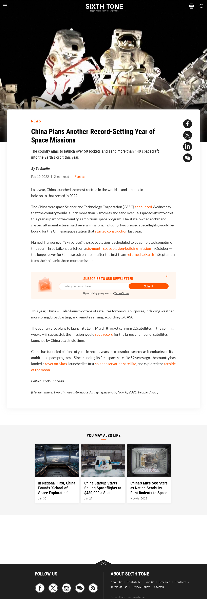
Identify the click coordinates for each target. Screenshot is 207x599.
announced (143, 207)
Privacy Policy (141, 586)
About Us (116, 582)
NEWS (36, 121)
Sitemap (159, 586)
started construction (111, 231)
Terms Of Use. (121, 293)
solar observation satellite (115, 364)
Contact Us (182, 582)
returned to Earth (140, 254)
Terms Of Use (119, 586)
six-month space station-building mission (118, 248)
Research (164, 582)
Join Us (149, 582)
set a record (104, 334)
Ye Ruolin (43, 168)
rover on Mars (56, 364)
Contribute (134, 582)
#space (79, 176)
